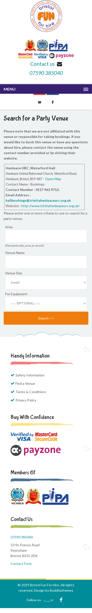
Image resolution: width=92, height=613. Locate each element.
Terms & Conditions (30, 392)
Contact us (46, 64)
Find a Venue (25, 383)
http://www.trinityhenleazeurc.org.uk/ (50, 206)
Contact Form (21, 563)
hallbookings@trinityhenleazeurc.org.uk (38, 200)
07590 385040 (46, 73)
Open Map (53, 179)
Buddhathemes (61, 590)
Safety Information (29, 375)
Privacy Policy (25, 400)
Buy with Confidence (32, 417)
